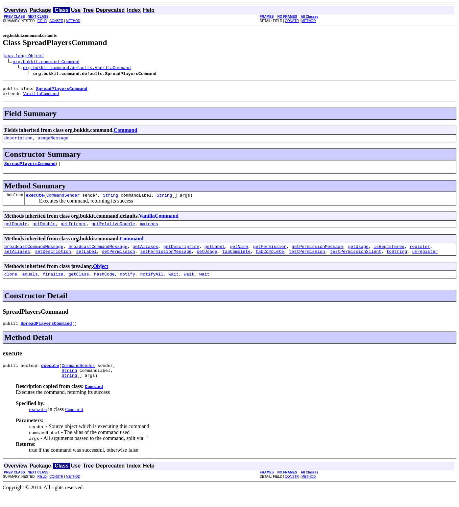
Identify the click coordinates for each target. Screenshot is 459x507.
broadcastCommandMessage (33, 254)
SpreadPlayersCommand (30, 168)
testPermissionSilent (355, 260)
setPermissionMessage (165, 260)
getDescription (181, 254)
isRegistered (389, 254)
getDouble (15, 230)
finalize (53, 284)
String (110, 201)
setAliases (17, 260)
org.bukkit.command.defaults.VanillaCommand (77, 68)
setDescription (53, 260)
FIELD (42, 21)
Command (125, 133)
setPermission (118, 260)
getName (239, 254)
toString (396, 260)
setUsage (207, 260)
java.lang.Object (23, 57)
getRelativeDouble (113, 230)
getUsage (358, 254)
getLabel (214, 254)
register (420, 254)
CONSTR (56, 21)
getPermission (269, 254)
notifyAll (151, 284)
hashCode (104, 284)
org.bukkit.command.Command (46, 62)
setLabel (86, 260)
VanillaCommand (41, 96)
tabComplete (236, 260)
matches (149, 230)
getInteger (73, 230)
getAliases (145, 254)
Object (100, 275)
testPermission (307, 260)
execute (35, 201)
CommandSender (63, 201)
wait (173, 284)
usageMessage (52, 142)
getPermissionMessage (317, 254)
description (18, 142)
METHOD (73, 21)
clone (10, 284)
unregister (425, 260)
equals (30, 284)
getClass (78, 284)
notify (127, 284)
